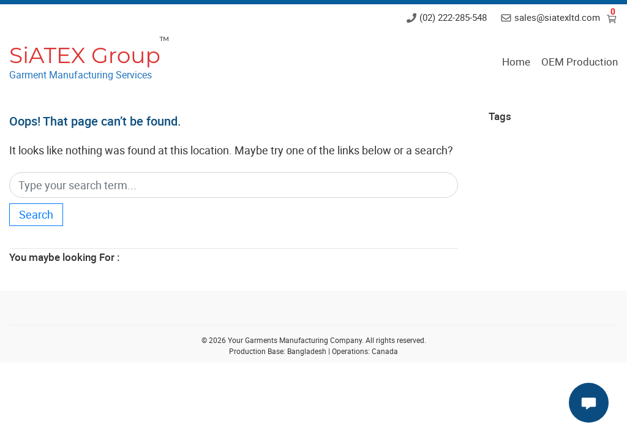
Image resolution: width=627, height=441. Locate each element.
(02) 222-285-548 (453, 17)
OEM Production (579, 62)
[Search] (233, 185)
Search (36, 214)
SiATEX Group (84, 55)
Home (516, 62)
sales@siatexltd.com (557, 17)
